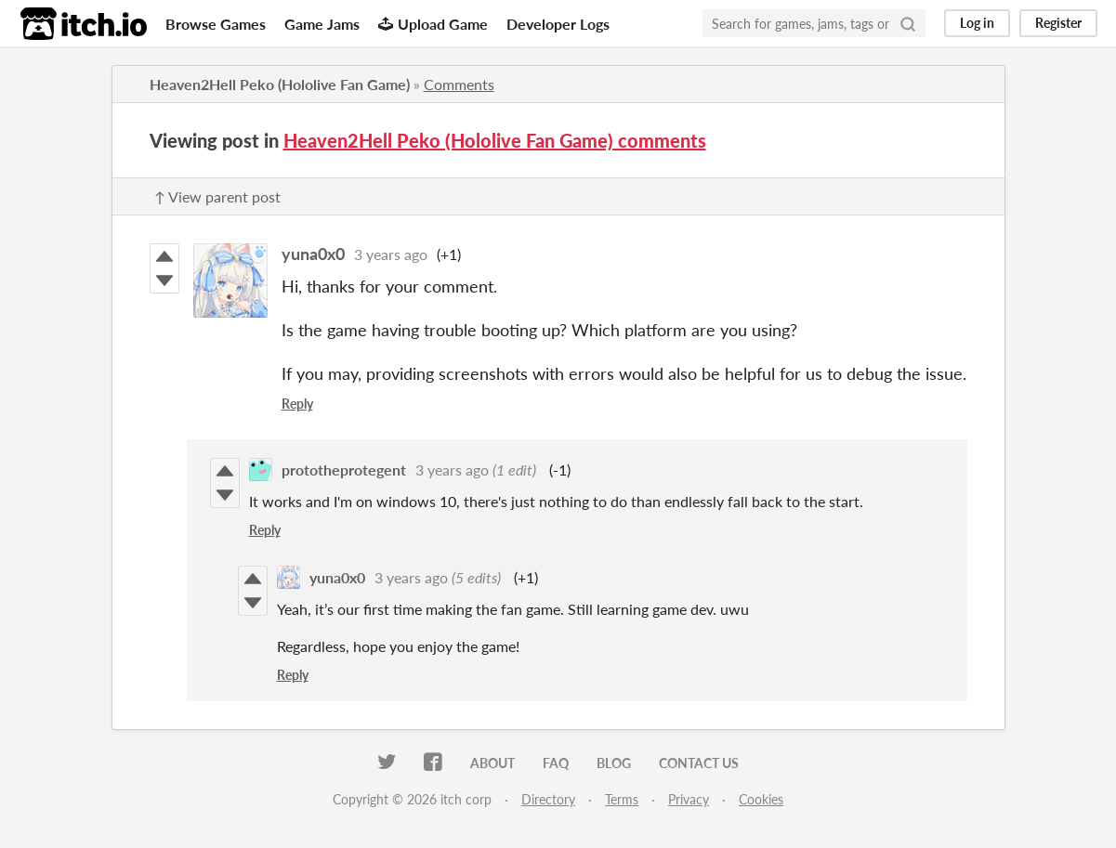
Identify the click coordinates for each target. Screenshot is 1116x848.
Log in (977, 23)
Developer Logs (558, 24)
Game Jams (322, 24)
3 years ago (390, 254)
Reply (297, 403)
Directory (548, 799)
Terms (621, 799)
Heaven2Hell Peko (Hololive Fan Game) (280, 84)
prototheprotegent (344, 469)
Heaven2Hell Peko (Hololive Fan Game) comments (494, 140)
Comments (459, 84)
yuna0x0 (313, 253)
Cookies (761, 799)
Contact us (699, 763)
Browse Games (215, 24)
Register (1058, 23)
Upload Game (433, 24)
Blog (614, 763)
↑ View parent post (217, 196)
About (492, 763)
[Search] (908, 23)
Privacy (688, 799)
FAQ (556, 763)
